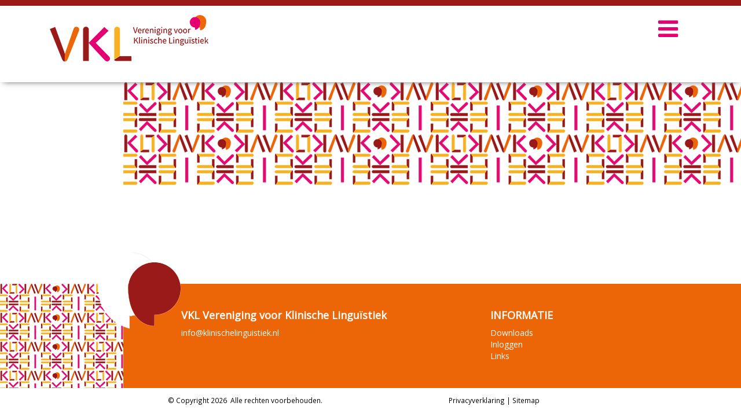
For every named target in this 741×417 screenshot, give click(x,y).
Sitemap (526, 400)
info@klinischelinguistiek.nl (230, 332)
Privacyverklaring (477, 400)
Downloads (511, 332)
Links (499, 355)
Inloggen (506, 344)
